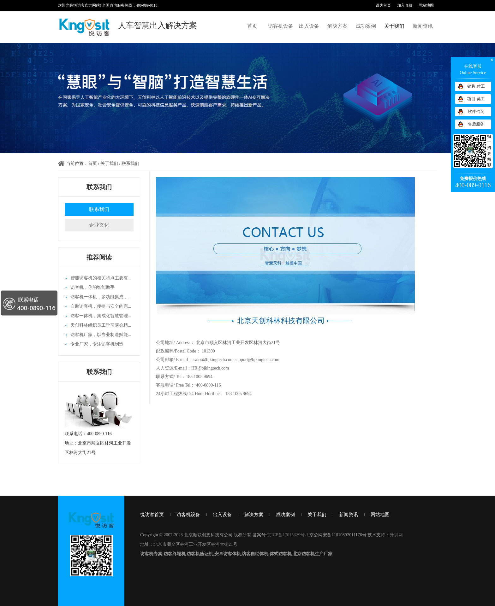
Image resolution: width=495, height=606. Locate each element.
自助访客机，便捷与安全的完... (100, 306)
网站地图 (426, 5)
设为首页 (383, 5)
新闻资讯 (423, 26)
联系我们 (130, 163)
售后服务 (476, 124)
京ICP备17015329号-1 (287, 535)
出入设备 (309, 26)
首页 (252, 26)
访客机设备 (280, 26)
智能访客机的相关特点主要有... (100, 278)
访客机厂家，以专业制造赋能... (100, 334)
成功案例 (366, 26)
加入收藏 (404, 5)
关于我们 (394, 26)
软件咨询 (476, 111)
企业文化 (99, 225)
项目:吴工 (476, 98)
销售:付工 (476, 86)
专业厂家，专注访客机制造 (96, 344)
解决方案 (337, 26)
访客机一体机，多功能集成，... (100, 296)
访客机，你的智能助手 (92, 287)
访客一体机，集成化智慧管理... (100, 315)
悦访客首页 (152, 514)
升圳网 (396, 535)
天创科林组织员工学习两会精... (100, 325)
